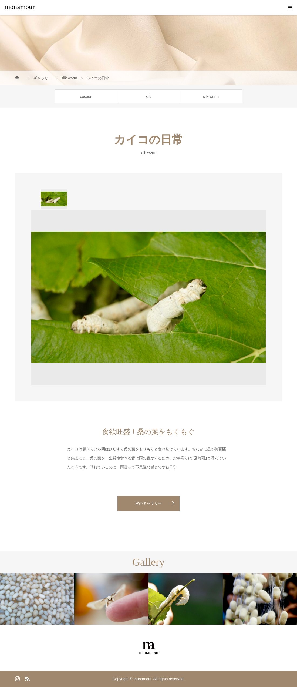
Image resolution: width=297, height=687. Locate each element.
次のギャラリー (148, 503)
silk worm (211, 96)
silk (148, 96)
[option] (53, 199)
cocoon (86, 96)
